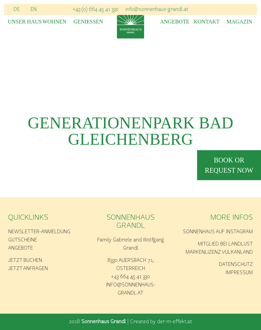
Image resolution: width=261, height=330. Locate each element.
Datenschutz (236, 264)
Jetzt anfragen (28, 268)
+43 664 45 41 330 (130, 277)
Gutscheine (22, 240)
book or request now (229, 165)
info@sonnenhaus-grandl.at (156, 9)
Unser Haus (21, 22)
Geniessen (87, 22)
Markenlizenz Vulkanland (219, 252)
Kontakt (207, 22)
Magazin (240, 22)
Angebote (174, 22)
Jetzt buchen (25, 260)
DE (17, 9)
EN (34, 9)
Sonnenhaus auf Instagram (218, 232)
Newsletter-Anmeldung (39, 232)
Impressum (239, 273)
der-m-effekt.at (174, 322)
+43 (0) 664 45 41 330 (96, 9)
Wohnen (54, 22)
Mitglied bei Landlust (225, 244)
